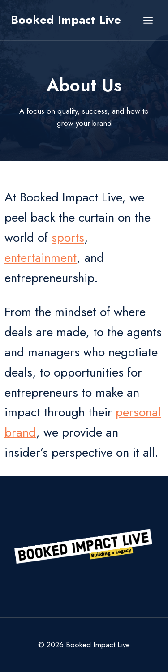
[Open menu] (147, 20)
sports (68, 237)
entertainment (40, 257)
